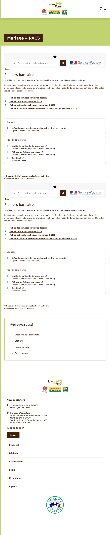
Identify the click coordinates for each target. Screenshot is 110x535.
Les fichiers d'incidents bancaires (29, 146)
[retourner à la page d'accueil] (54, 9)
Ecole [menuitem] (11, 469)
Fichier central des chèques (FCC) (25, 101)
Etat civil (16, 341)
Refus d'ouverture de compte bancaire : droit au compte (38, 128)
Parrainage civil (20, 347)
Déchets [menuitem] (12, 453)
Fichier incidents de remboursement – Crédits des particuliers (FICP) (43, 108)
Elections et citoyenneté (24, 334)
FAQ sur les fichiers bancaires (27, 152)
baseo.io (30, 178)
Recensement (19, 353)
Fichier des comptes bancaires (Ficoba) (28, 98)
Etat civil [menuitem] (13, 445)
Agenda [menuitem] (12, 486)
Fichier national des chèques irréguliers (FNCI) (32, 105)
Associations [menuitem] (15, 461)
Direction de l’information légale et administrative (27, 176)
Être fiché (17, 158)
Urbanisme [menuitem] (14, 478)
